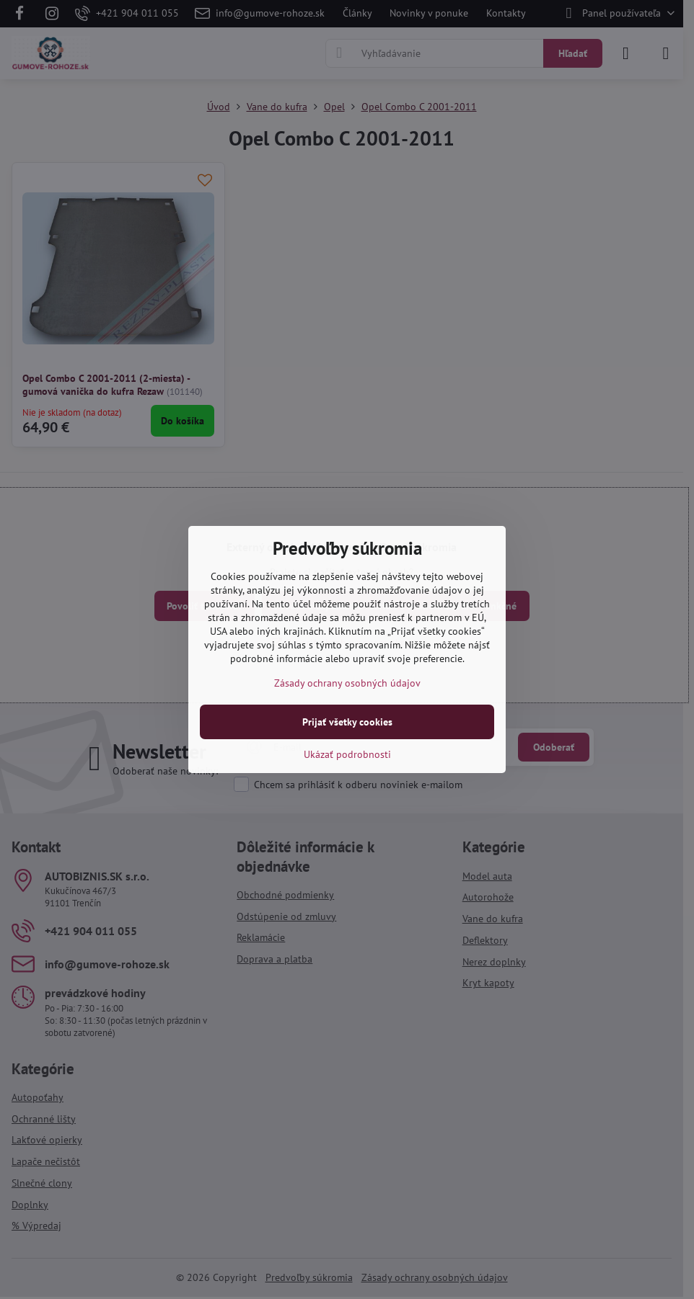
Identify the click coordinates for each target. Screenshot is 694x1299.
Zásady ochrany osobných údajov (347, 683)
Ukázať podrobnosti (347, 754)
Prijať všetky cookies (347, 721)
